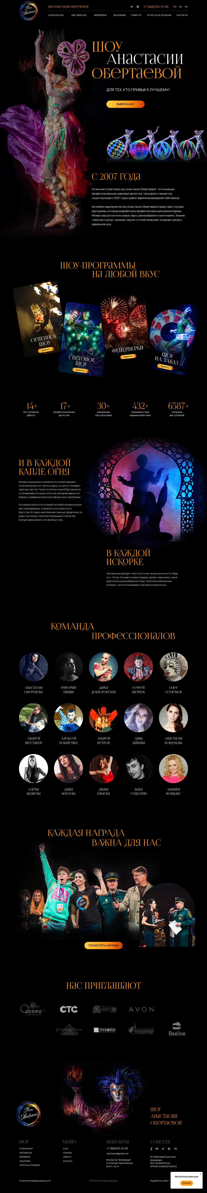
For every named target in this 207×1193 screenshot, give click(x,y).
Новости (136, 15)
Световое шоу (79, 15)
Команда (67, 1153)
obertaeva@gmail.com (117, 1153)
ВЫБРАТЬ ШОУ (125, 104)
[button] (33, 674)
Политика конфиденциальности (35, 1180)
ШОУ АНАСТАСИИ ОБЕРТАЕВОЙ (68, 6)
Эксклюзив (119, 15)
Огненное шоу (56, 15)
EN (180, 6)
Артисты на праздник (159, 15)
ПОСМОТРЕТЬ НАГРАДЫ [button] (104, 945)
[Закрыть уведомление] (200, 1174)
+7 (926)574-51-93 (155, 7)
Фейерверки (100, 15)
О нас (65, 1148)
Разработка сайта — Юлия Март (166, 1180)
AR (186, 6)
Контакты (182, 15)
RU (175, 6)
